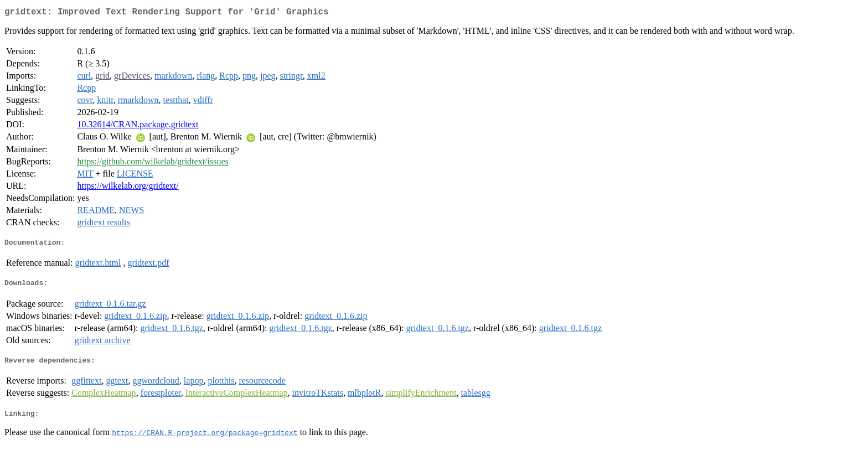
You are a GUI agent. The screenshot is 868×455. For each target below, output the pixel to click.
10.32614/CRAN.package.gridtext (137, 126)
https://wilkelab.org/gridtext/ (127, 188)
